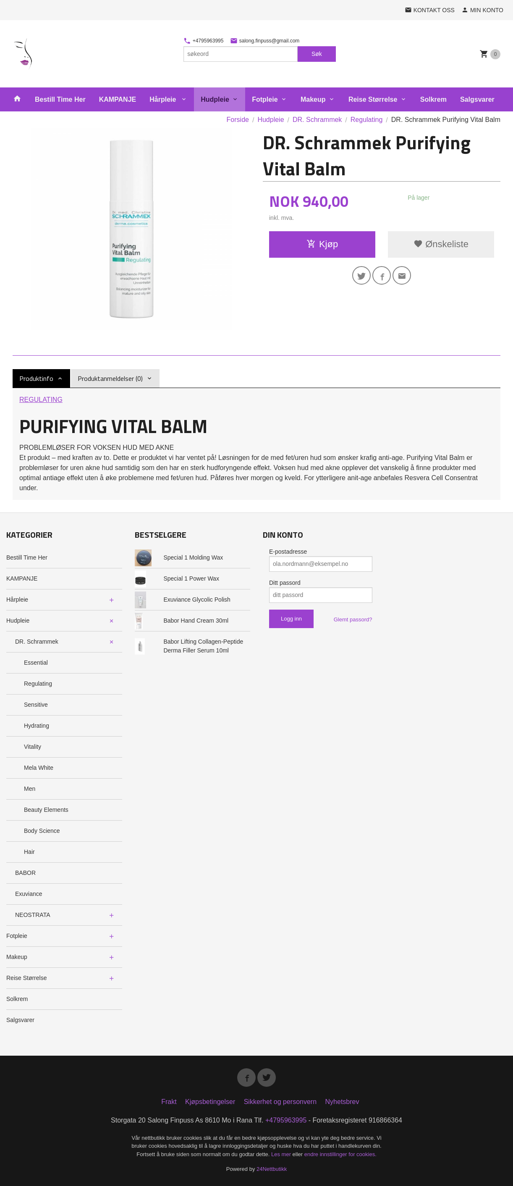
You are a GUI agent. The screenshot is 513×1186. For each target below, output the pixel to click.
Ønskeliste (441, 244)
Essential (36, 662)
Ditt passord (285, 582)
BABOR (25, 872)
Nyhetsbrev (342, 1101)
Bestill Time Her (60, 99)
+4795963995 (203, 41)
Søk (316, 53)
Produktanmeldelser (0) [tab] (110, 378)
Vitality (32, 746)
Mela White (38, 767)
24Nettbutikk (271, 1169)
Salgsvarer (477, 99)
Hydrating (36, 725)
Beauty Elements (46, 809)
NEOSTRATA (32, 914)
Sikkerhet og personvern (280, 1101)
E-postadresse (288, 551)
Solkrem (433, 99)
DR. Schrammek (36, 641)
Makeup (313, 99)
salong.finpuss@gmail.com (264, 41)
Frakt (168, 1101)
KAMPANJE (117, 99)
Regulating (38, 683)
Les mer (282, 1154)
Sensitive (36, 704)
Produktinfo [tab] (36, 378)
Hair (29, 851)
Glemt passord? (353, 619)
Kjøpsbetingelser (210, 1101)
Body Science (42, 830)
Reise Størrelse (373, 99)
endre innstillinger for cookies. (340, 1154)
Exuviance (28, 893)
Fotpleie (264, 99)
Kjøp (322, 244)
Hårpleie (163, 99)
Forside (238, 119)
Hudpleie (215, 99)
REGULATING (41, 399)
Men (29, 788)
